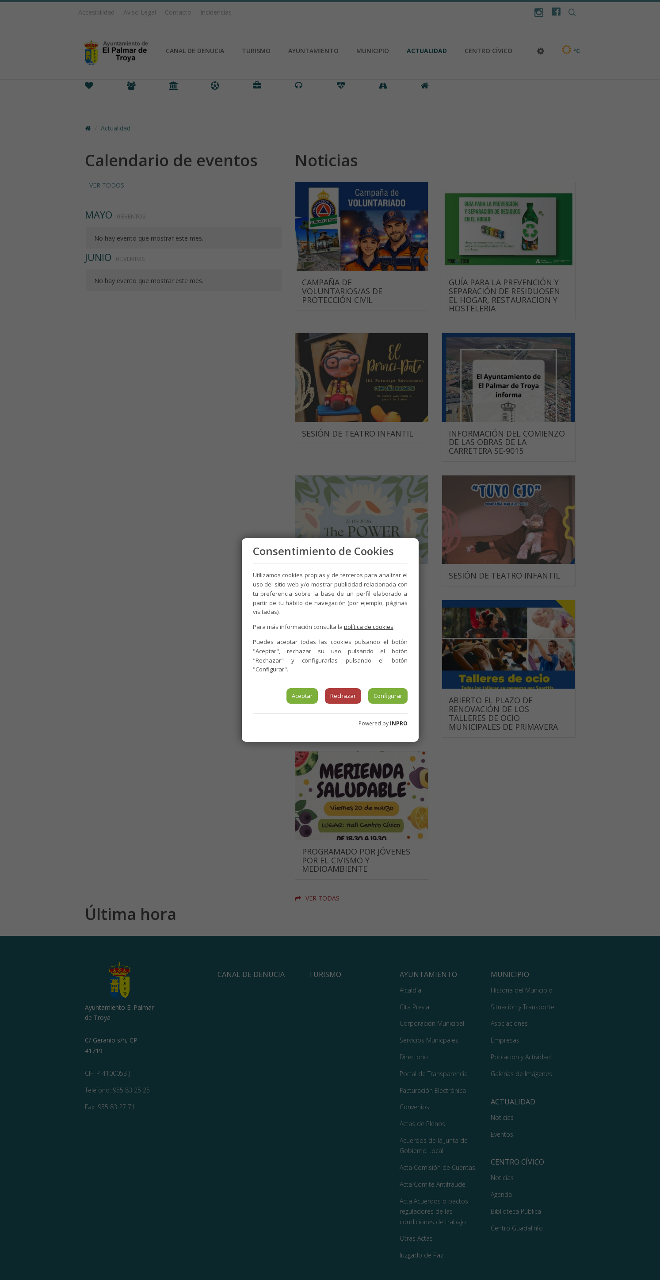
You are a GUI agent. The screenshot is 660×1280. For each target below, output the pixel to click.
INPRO (399, 723)
